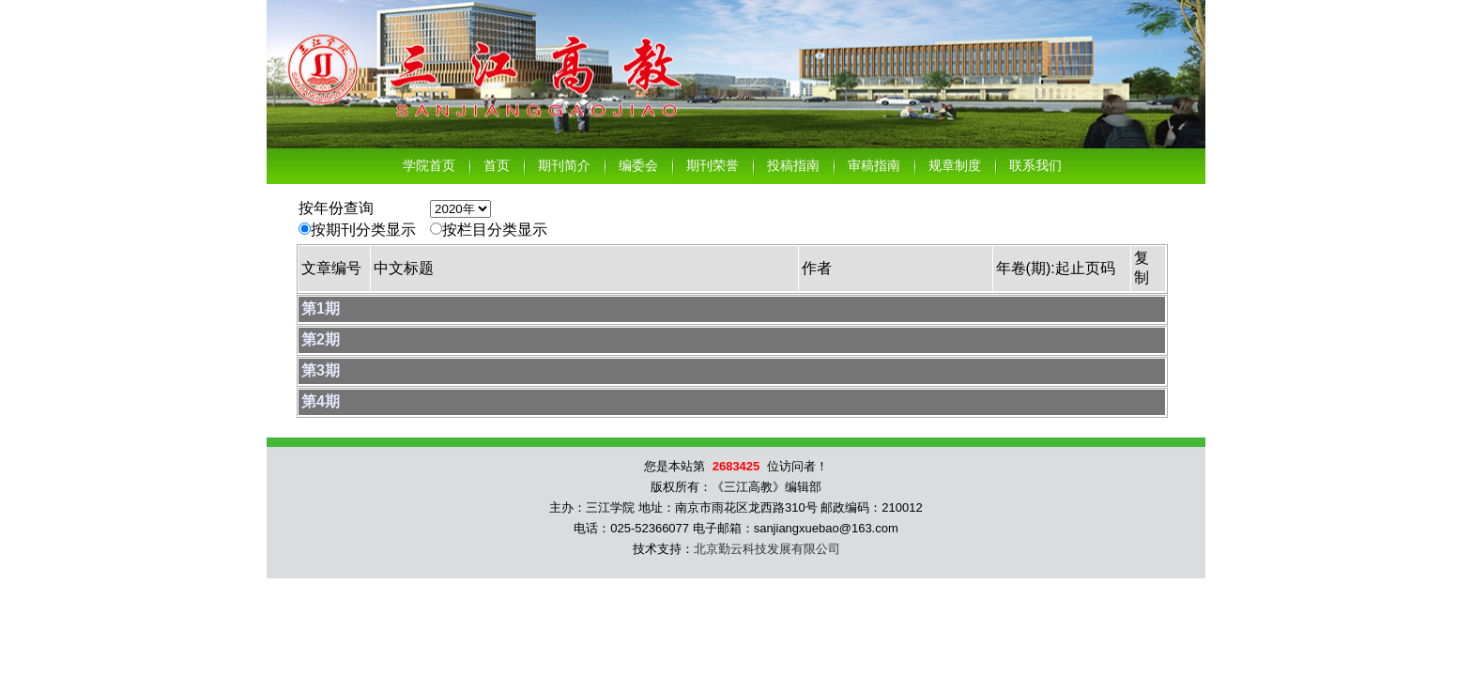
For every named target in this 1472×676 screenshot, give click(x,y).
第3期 (320, 370)
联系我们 (1035, 166)
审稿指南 (874, 166)
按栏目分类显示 (494, 230)
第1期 (320, 308)
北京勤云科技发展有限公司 (767, 549)
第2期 (320, 339)
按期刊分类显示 (363, 230)
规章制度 (954, 166)
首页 (496, 166)
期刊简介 (564, 166)
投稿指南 (793, 166)
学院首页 (429, 166)
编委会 (638, 166)
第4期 (320, 401)
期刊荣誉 (712, 166)
